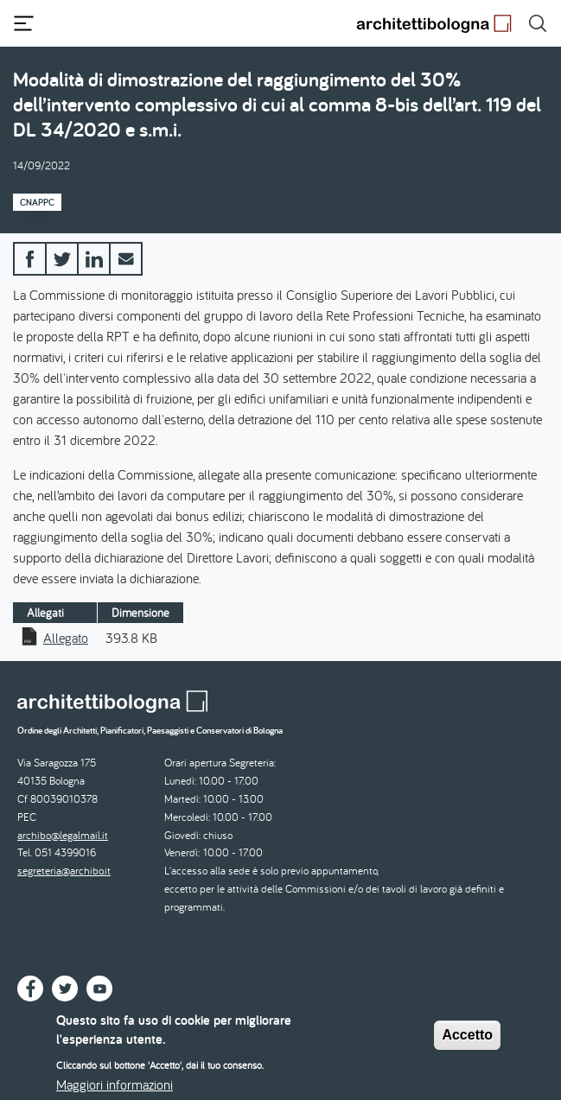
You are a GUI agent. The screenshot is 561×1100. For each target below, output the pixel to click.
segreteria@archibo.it (64, 870)
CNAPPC (37, 202)
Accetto (467, 1042)
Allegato (65, 637)
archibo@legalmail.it (62, 835)
